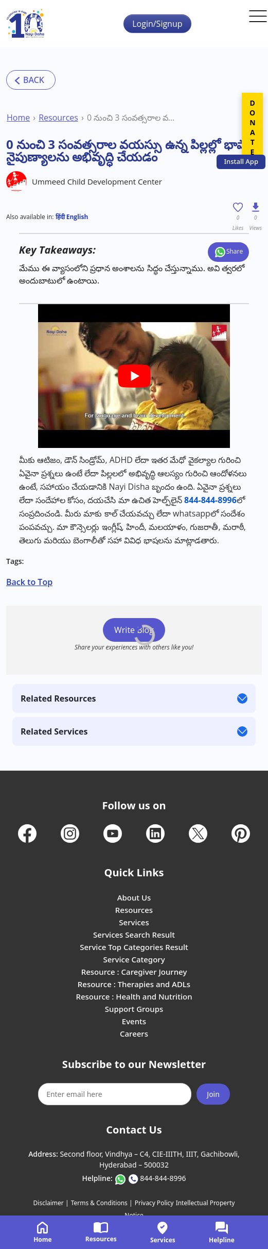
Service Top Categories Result (134, 947)
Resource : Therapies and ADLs (134, 984)
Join (213, 1094)
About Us (134, 897)
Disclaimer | (51, 1202)
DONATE (252, 127)
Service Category (134, 959)
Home (18, 117)
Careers (134, 1033)
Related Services (54, 731)
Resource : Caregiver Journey (134, 972)
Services (134, 922)
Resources (58, 117)
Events (134, 1021)
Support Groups (134, 1009)
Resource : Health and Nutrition (134, 996)
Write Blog (134, 630)
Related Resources (58, 698)
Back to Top (29, 582)
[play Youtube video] (134, 376)
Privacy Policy (154, 1202)
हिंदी (60, 216)
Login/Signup (157, 23)
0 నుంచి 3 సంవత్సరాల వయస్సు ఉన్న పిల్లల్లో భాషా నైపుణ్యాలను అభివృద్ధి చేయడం (132, 117)
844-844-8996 (163, 1178)
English (76, 216)
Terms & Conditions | (102, 1202)
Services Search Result (134, 934)
